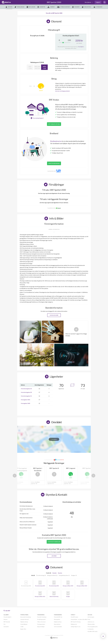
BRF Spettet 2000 (54, 2)
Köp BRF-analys (74, 617)
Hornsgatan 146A (25, 399)
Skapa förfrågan (41, 626)
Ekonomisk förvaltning (25, 617)
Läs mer (54, 556)
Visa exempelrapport (38, 118)
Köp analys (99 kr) (54, 124)
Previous (14, 475)
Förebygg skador (41, 624)
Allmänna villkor (91, 624)
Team (89, 619)
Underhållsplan (23, 624)
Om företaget (91, 617)
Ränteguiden (57, 619)
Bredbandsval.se (55, 141)
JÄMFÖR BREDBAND (54, 163)
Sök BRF (7, 610)
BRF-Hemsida (7, 621)
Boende (54, 573)
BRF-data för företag (75, 621)
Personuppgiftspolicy (93, 626)
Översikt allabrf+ (7, 617)
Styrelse (60, 573)
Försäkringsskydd (41, 619)
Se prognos (81, 46)
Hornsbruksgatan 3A (26, 388)
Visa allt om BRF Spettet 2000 (54, 13)
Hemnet (5, 619)
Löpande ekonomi (24, 619)
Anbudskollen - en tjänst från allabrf (79, 619)
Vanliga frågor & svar (75, 626)
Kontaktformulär (54, 541)
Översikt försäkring (41, 617)
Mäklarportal (74, 624)
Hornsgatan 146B (25, 403)
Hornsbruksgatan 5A (26, 396)
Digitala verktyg (24, 621)
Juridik (21, 626)
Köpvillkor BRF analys (93, 631)
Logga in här (54, 315)
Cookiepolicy (91, 629)
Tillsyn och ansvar (41, 621)
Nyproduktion (57, 624)
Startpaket (6, 626)
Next (93, 475)
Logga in (98, 2)
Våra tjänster (88, 2)
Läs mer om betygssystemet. (62, 91)
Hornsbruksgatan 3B (26, 392)
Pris (4, 624)
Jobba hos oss (91, 621)
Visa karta (54, 439)
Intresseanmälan (58, 626)
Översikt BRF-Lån (58, 617)
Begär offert (23, 629)
